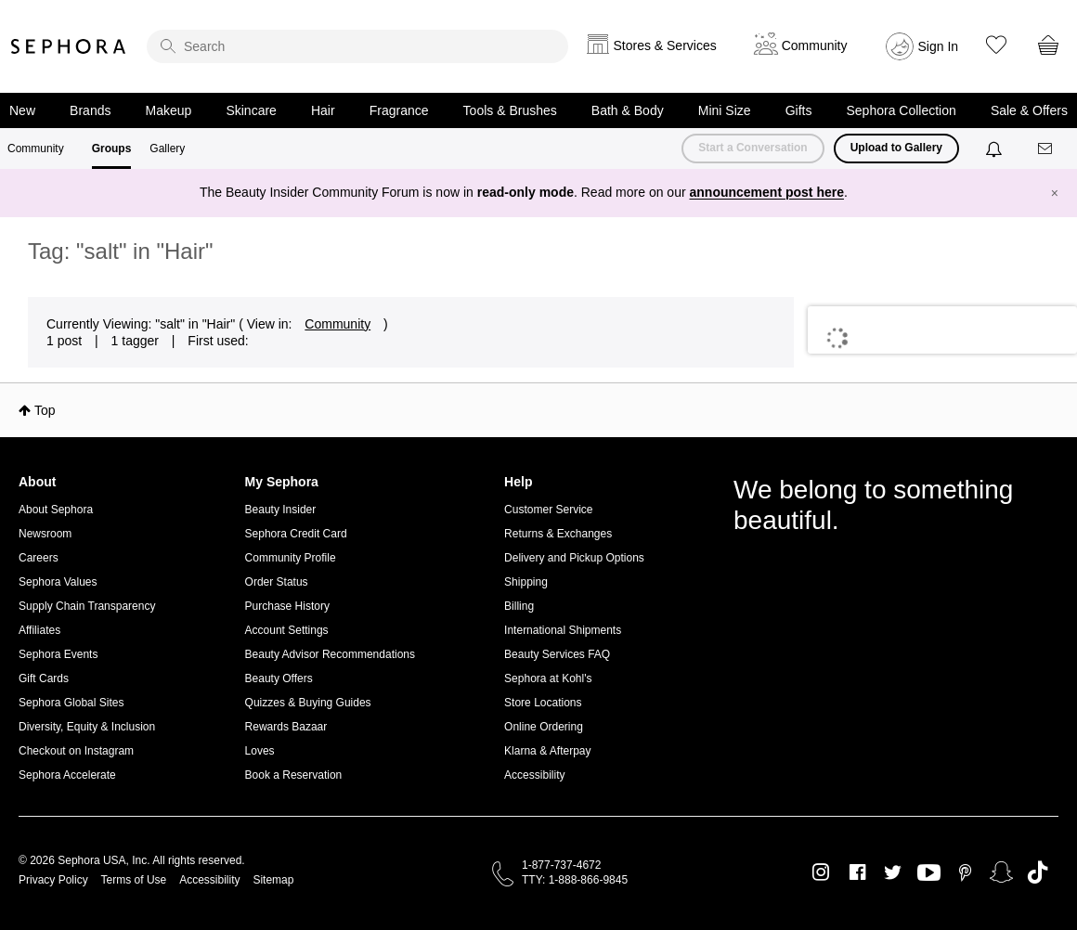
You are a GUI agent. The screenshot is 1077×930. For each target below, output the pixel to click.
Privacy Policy (53, 879)
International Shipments (562, 630)
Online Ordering (543, 726)
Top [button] (45, 410)
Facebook (857, 872)
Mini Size (724, 110)
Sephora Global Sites (71, 702)
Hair (323, 110)
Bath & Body (627, 110)
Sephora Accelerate (67, 775)
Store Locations (542, 702)
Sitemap (273, 879)
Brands (90, 110)
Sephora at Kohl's (547, 678)
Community (35, 148)
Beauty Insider (281, 509)
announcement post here (767, 192)
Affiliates (39, 630)
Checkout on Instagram (76, 750)
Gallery (167, 148)
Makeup (169, 110)
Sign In (938, 46)
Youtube (929, 873)
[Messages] (1046, 149)
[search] (357, 46)
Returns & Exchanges (558, 533)
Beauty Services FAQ (557, 654)
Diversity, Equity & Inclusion (87, 726)
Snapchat (1001, 872)
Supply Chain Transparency (87, 606)
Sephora (68, 46)
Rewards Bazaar (286, 726)
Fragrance (399, 110)
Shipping (526, 581)
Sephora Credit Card (296, 533)
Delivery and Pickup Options (574, 557)
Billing (519, 606)
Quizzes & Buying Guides (308, 702)
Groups (112, 148)
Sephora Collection (901, 110)
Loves (260, 750)
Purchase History (287, 606)
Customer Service (548, 509)
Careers (38, 557)
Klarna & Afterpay (547, 750)
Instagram (821, 872)
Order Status (276, 581)
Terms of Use (134, 879)
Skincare (251, 110)
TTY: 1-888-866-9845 (575, 879)
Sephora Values (58, 581)
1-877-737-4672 (561, 865)
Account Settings (287, 630)
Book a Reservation (294, 775)
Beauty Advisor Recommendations (330, 654)
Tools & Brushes (510, 110)
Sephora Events (58, 654)
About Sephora (56, 509)
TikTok (1037, 872)
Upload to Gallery (896, 147)
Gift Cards (44, 678)
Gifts (798, 110)
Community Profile (290, 557)
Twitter (892, 872)
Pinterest (965, 872)
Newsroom (45, 533)
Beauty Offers (279, 678)
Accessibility (534, 775)
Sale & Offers (1029, 110)
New (22, 110)
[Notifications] (996, 148)
